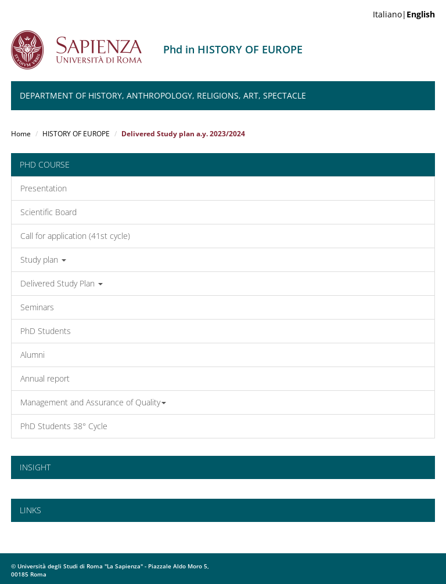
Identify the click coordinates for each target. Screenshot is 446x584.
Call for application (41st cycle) (75, 235)
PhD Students (45, 330)
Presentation (43, 188)
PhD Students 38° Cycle (63, 425)
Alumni (32, 354)
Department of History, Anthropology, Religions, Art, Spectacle (163, 95)
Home (21, 134)
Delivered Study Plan (61, 283)
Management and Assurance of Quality (93, 402)
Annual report (45, 378)
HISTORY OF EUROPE (76, 134)
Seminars (37, 307)
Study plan (43, 259)
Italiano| (404, 14)
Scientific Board (48, 211)
